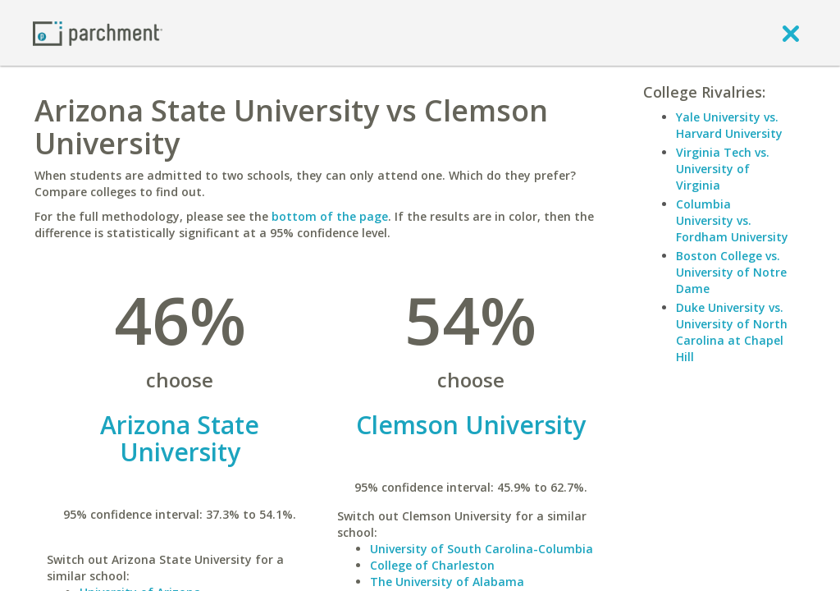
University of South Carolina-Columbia (481, 549)
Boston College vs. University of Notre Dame (731, 272)
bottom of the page (330, 216)
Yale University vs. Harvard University (729, 125)
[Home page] (97, 32)
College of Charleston (432, 565)
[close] (790, 33)
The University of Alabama (447, 581)
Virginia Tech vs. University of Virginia (722, 168)
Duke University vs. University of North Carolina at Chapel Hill (732, 332)
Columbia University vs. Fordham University (732, 220)
